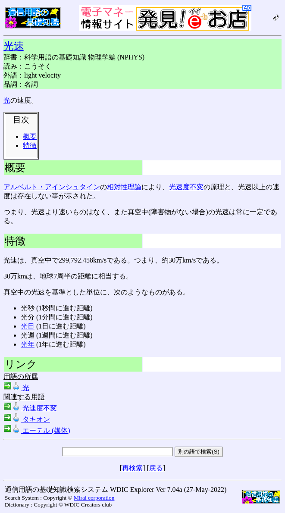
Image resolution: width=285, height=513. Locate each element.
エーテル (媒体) (36, 430)
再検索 (132, 468)
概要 (30, 136)
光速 (13, 46)
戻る (156, 468)
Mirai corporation (94, 497)
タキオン (26, 419)
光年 (27, 344)
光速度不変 (186, 187)
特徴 (30, 145)
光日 (27, 326)
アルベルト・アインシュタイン (51, 187)
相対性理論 (124, 187)
